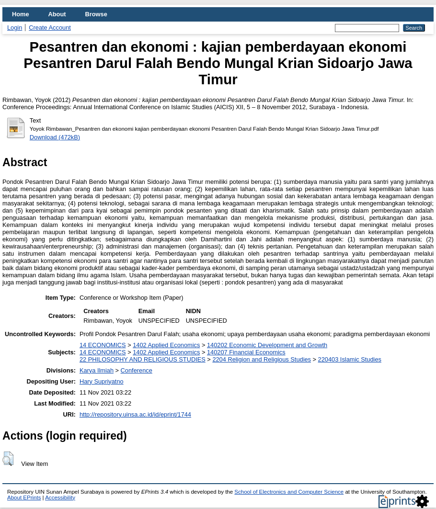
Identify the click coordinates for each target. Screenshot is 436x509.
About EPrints (24, 497)
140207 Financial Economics (246, 352)
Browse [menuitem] (96, 14)
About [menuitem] (57, 14)
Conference (136, 370)
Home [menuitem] (20, 14)
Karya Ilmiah (97, 370)
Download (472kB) (55, 137)
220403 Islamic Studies (349, 359)
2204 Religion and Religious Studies (261, 359)
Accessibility (60, 497)
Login (14, 27)
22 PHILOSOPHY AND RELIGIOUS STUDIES (143, 359)
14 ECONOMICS (103, 345)
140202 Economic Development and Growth (267, 345)
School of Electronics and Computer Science (289, 492)
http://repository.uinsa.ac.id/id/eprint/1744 (135, 414)
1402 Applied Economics (166, 345)
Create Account (50, 27)
